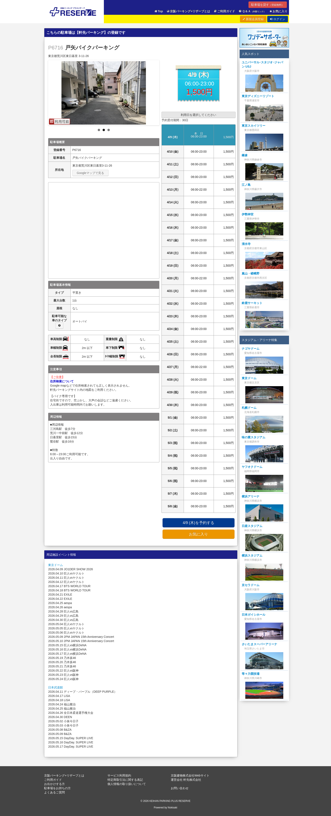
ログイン (277, 19)
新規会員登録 (253, 19)
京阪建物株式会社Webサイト (190, 775)
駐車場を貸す (267, 4)
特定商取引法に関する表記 (125, 779)
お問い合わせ (180, 788)
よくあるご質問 (54, 792)
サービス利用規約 (119, 775)
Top (158, 11)
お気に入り (278, 11)
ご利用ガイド (224, 11)
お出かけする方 (54, 784)
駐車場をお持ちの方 (57, 788)
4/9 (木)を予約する (198, 523)
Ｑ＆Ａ (252, 11)
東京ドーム (55, 565)
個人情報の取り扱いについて (126, 784)
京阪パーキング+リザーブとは (188, 11)
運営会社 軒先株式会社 (186, 779)
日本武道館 (55, 687)
